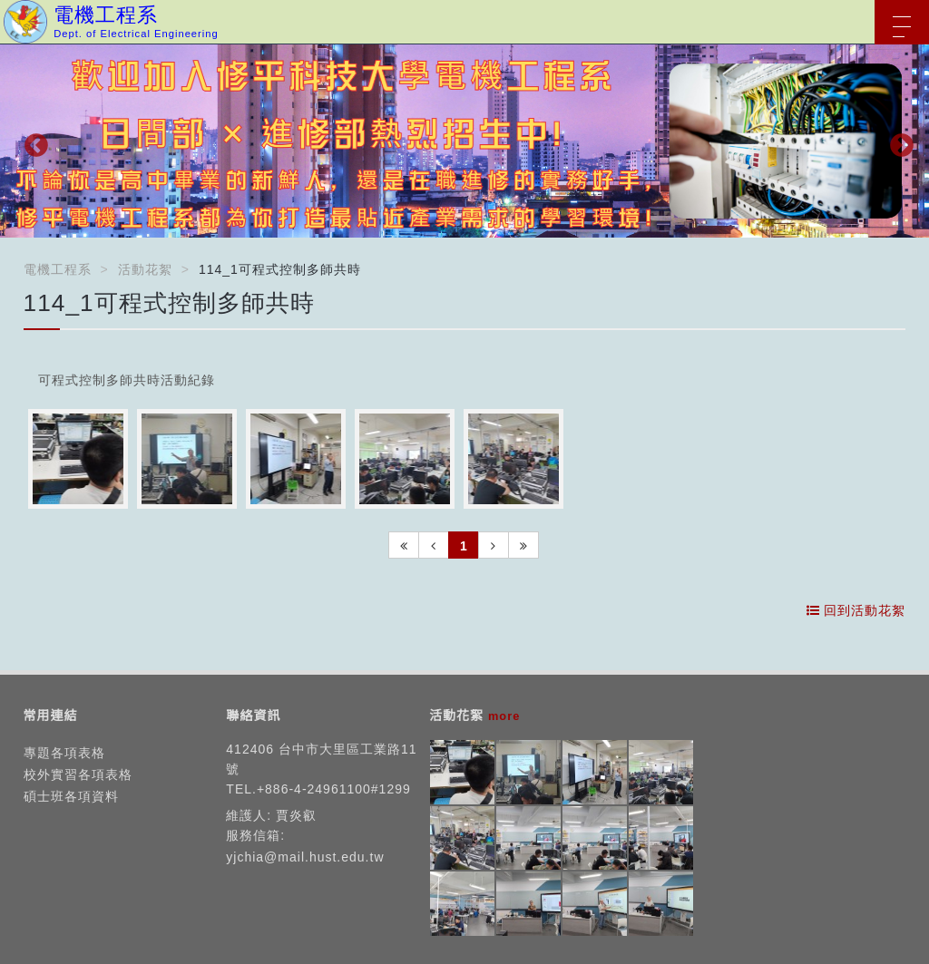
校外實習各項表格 (78, 774)
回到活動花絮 (856, 610)
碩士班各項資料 (71, 796)
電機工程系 (58, 269)
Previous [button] (32, 141)
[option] (464, 141)
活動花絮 (145, 269)
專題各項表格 (64, 752)
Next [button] (897, 141)
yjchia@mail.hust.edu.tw (305, 857)
